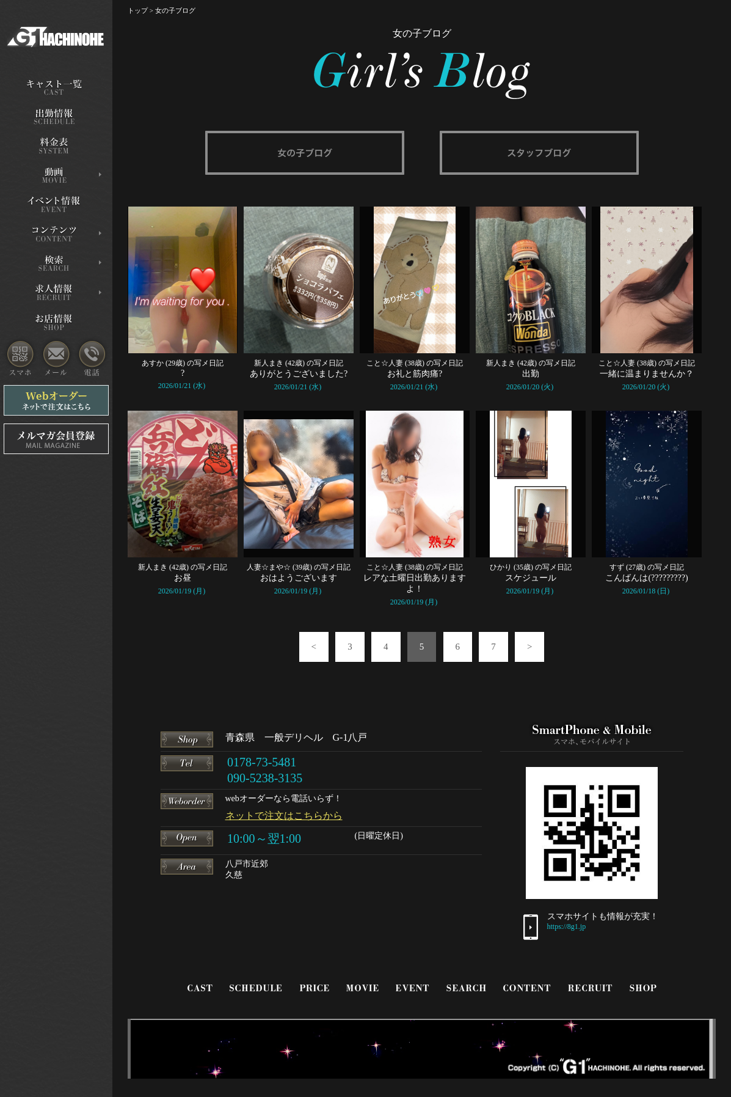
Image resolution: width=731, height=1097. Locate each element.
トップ (138, 10)
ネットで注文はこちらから (284, 815)
